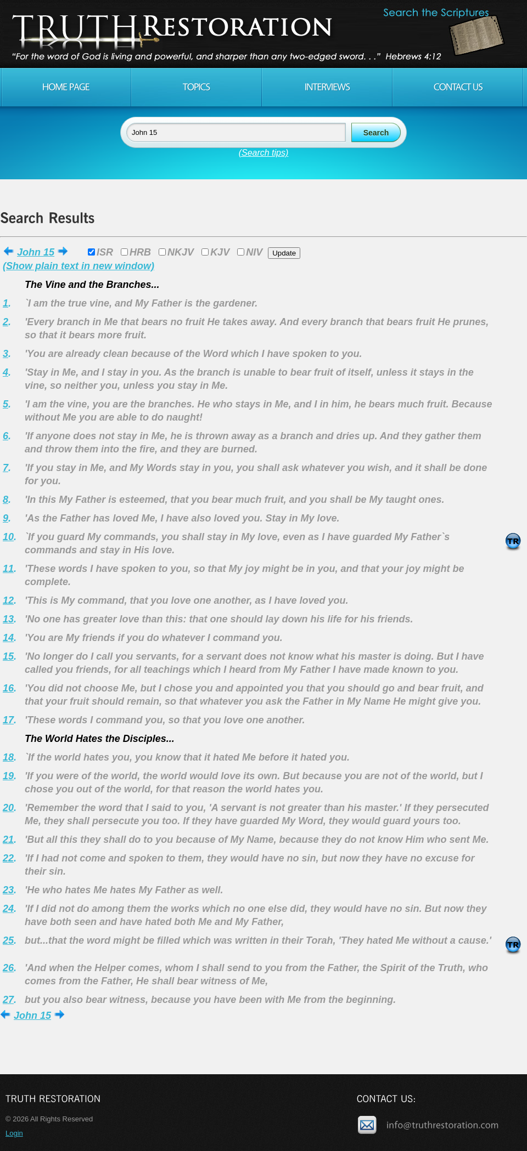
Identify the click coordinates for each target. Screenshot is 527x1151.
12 (8, 600)
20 (8, 807)
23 (8, 889)
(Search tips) (264, 152)
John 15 (35, 252)
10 (8, 536)
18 (8, 757)
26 (8, 967)
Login (14, 1133)
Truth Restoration (262, 34)
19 (8, 775)
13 (8, 619)
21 (8, 839)
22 (8, 858)
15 (8, 656)
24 (8, 908)
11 (8, 568)
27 (8, 999)
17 (8, 720)
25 (8, 940)
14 (8, 637)
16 (8, 688)
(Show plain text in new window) (78, 265)
